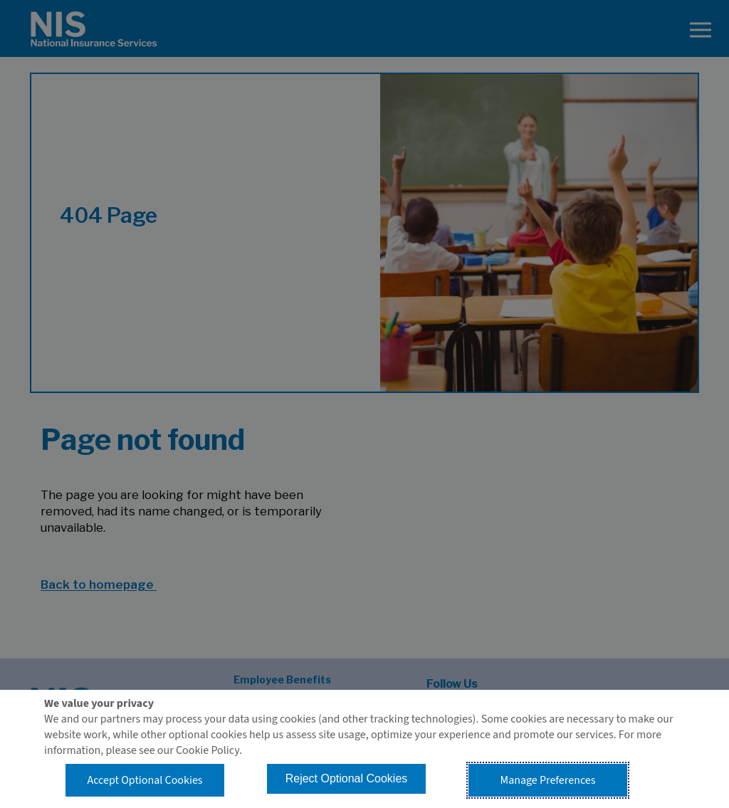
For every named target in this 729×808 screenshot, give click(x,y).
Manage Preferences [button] (548, 780)
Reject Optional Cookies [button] (346, 778)
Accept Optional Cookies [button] (144, 780)
